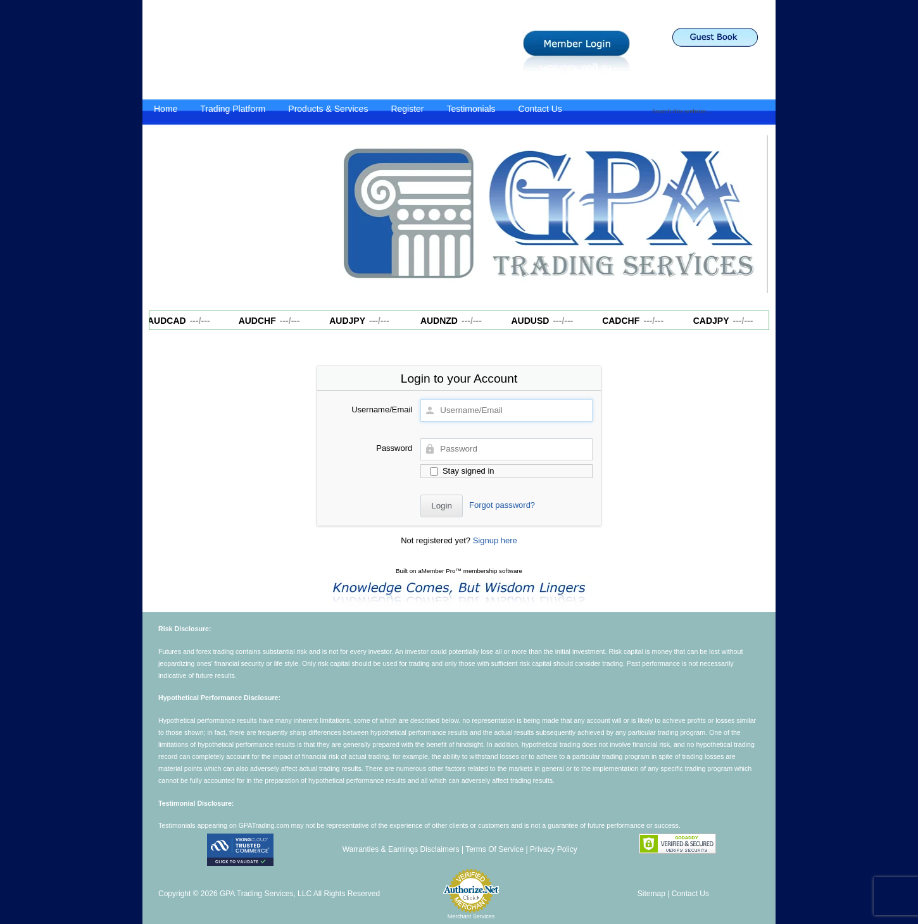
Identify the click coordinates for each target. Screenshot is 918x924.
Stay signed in (462, 471)
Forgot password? (502, 505)
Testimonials (471, 109)
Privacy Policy (553, 849)
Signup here (495, 540)
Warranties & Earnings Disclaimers (401, 849)
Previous (343, 211)
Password (394, 448)
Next (752, 211)
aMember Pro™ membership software (470, 570)
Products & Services (328, 109)
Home (165, 109)
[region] (547, 214)
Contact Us (540, 109)
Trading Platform (232, 109)
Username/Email (381, 409)
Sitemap (651, 893)
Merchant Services (471, 916)
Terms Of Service (494, 849)
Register (407, 109)
